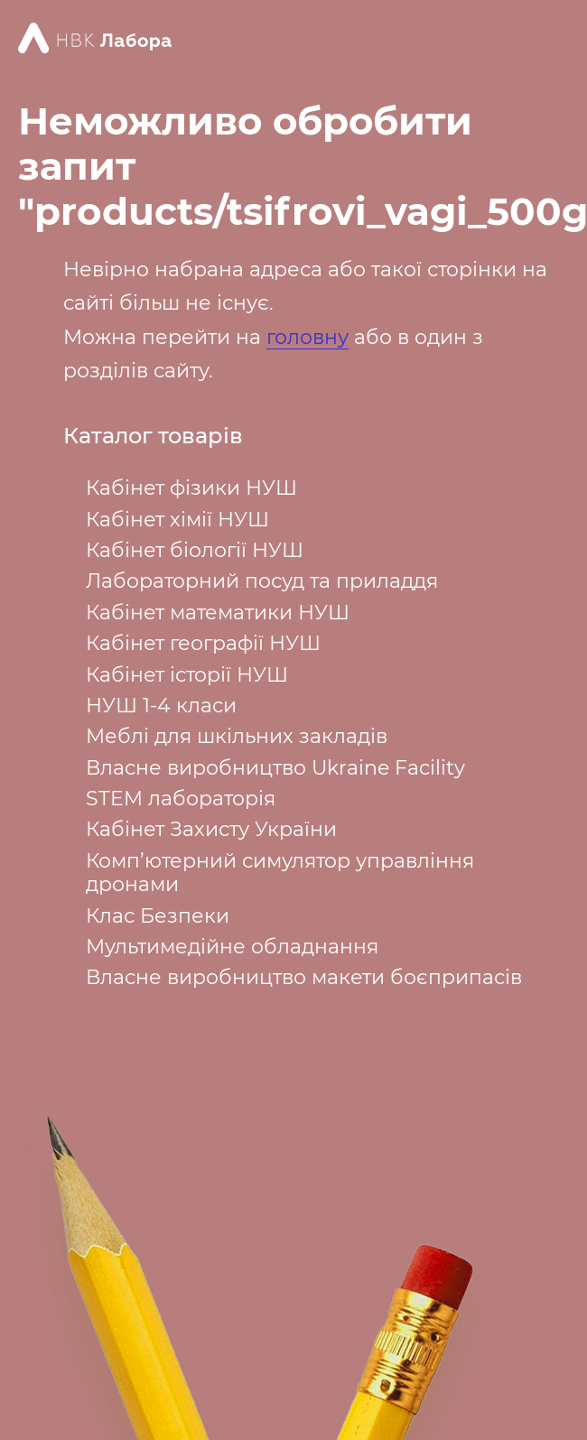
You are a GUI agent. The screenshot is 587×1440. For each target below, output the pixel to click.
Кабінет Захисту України (211, 829)
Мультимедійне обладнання (232, 946)
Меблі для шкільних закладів (236, 736)
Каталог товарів (153, 436)
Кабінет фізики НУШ (191, 488)
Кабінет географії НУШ (203, 643)
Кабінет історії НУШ (187, 675)
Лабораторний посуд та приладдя (262, 581)
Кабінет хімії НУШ (177, 519)
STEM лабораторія (180, 798)
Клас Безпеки (157, 916)
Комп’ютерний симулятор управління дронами (280, 873)
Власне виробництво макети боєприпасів (304, 977)
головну (307, 337)
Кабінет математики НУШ (217, 612)
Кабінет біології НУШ (194, 550)
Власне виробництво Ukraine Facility (275, 768)
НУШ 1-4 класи (161, 705)
